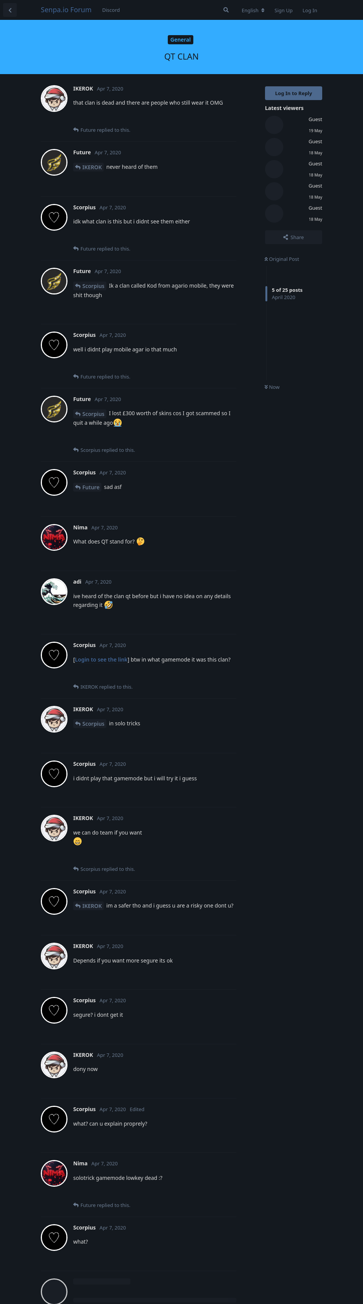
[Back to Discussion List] (10, 10)
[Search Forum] (226, 10)
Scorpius (93, 286)
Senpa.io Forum (66, 9)
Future (91, 487)
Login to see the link (101, 659)
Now (272, 386)
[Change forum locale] (253, 10)
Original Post (282, 259)
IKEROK (92, 167)
